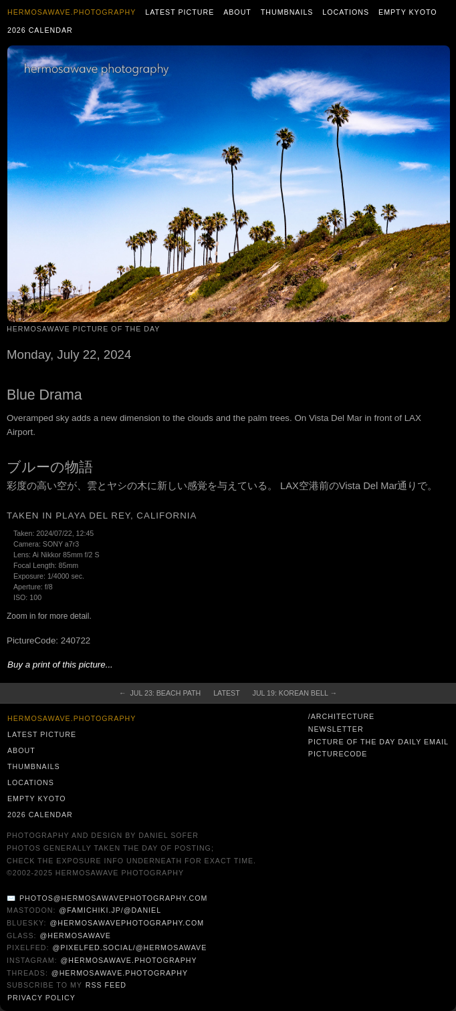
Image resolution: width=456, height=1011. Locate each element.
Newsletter (336, 729)
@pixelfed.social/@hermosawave (129, 948)
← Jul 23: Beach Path (160, 693)
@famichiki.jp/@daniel (110, 910)
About (237, 12)
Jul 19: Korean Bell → (295, 693)
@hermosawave (75, 935)
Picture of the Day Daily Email (378, 742)
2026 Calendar (40, 30)
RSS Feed (106, 985)
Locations (345, 12)
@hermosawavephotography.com (127, 923)
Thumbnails (287, 12)
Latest (226, 693)
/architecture (341, 716)
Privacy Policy (41, 998)
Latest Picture (179, 12)
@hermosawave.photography (128, 960)
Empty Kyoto (407, 12)
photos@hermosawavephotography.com (113, 898)
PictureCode (338, 754)
